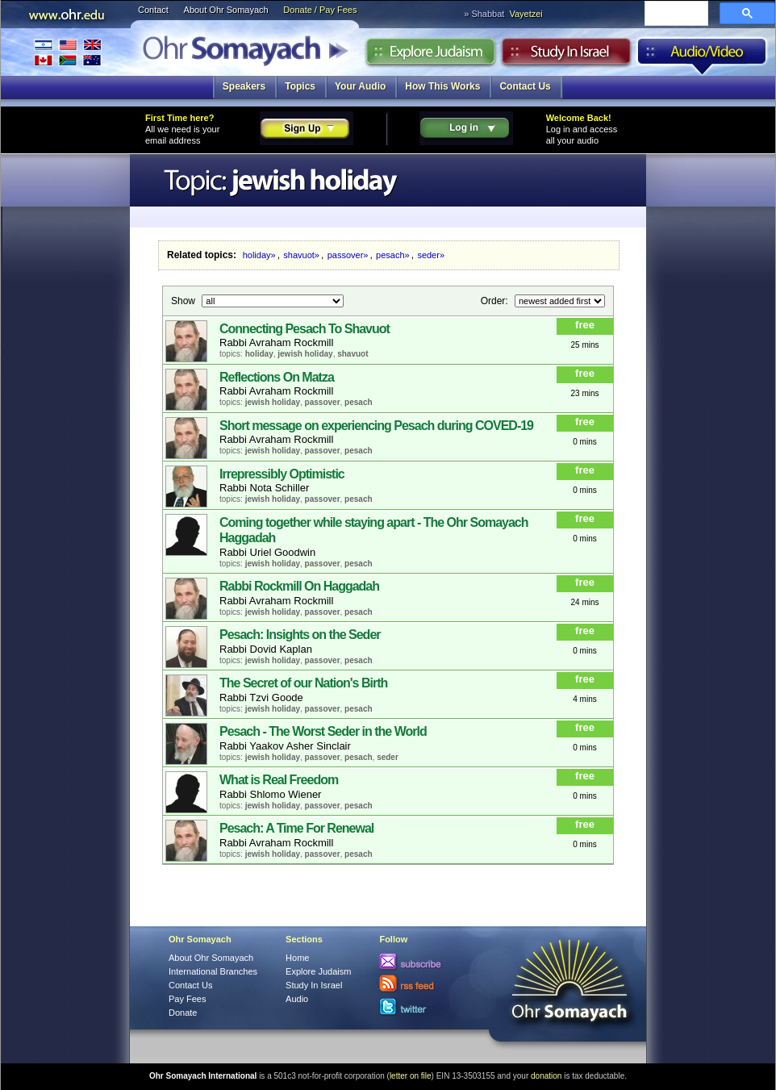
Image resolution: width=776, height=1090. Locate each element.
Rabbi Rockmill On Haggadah (299, 586)
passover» (348, 255)
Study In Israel (314, 985)
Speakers (244, 86)
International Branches (67, 52)
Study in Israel (566, 55)
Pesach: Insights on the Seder (300, 634)
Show (184, 300)
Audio (702, 55)
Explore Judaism (430, 55)
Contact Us (524, 86)
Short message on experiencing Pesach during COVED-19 (376, 425)
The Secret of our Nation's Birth (303, 683)
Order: (496, 300)
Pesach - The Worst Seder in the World (323, 731)
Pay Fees (187, 999)
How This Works (442, 86)
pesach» (393, 255)
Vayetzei (525, 14)
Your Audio (360, 86)
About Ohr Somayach (226, 10)
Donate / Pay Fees (320, 10)
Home (297, 958)
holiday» (259, 255)
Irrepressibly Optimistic (281, 474)
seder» (430, 255)
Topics (300, 86)
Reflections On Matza (276, 377)
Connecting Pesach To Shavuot (304, 329)
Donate (183, 1012)
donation (546, 1075)
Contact (153, 10)
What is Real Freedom (278, 780)
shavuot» (301, 255)
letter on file (411, 1075)
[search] (675, 14)
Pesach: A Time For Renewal (296, 828)
